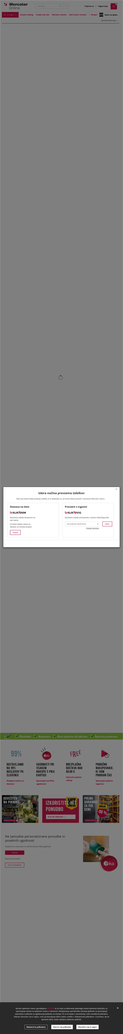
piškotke (50, 1009)
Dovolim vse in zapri (87, 1027)
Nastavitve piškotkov (36, 1027)
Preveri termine (92, 528)
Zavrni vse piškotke (62, 1027)
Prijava (15, 532)
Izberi (107, 524)
